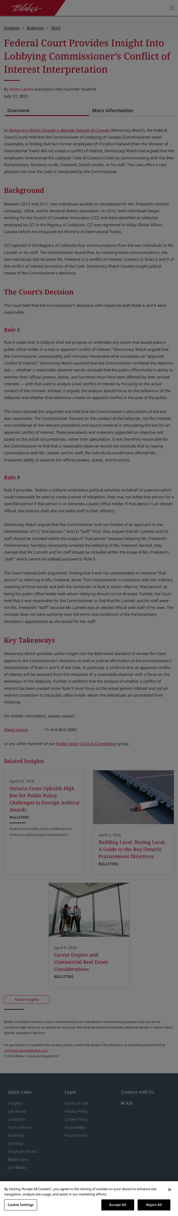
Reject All (154, 1204)
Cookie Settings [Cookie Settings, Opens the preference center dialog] (21, 1204)
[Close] (169, 1189)
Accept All (117, 1204)
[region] (89, 1198)
